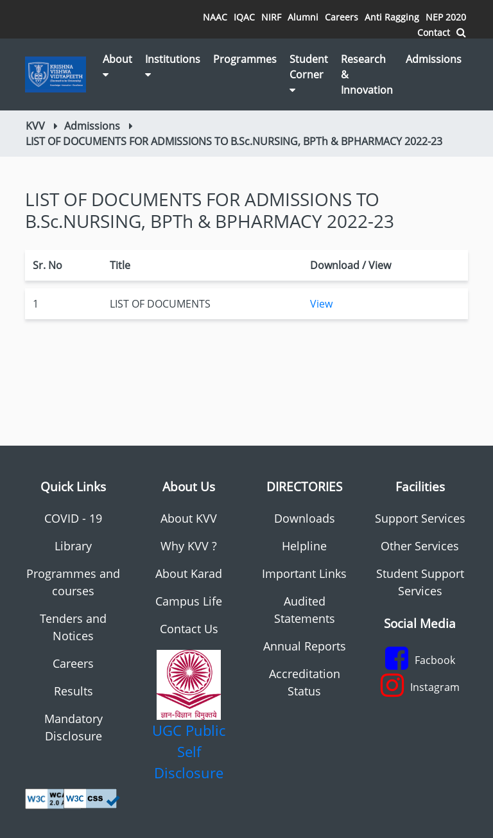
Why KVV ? (188, 546)
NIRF (271, 17)
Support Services (420, 518)
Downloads (304, 518)
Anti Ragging (392, 17)
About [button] (117, 66)
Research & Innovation (367, 74)
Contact (433, 32)
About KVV (188, 518)
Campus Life (188, 601)
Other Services (420, 546)
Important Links (304, 573)
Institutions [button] (172, 66)
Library (73, 546)
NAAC (215, 17)
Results (73, 691)
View (321, 304)
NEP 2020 (446, 17)
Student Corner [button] (309, 73)
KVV (35, 126)
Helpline (304, 546)
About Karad (188, 573)
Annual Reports (304, 646)
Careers (341, 17)
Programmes (245, 59)
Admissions (434, 59)
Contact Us (189, 628)
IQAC (244, 17)
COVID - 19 (73, 518)
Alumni (303, 17)
